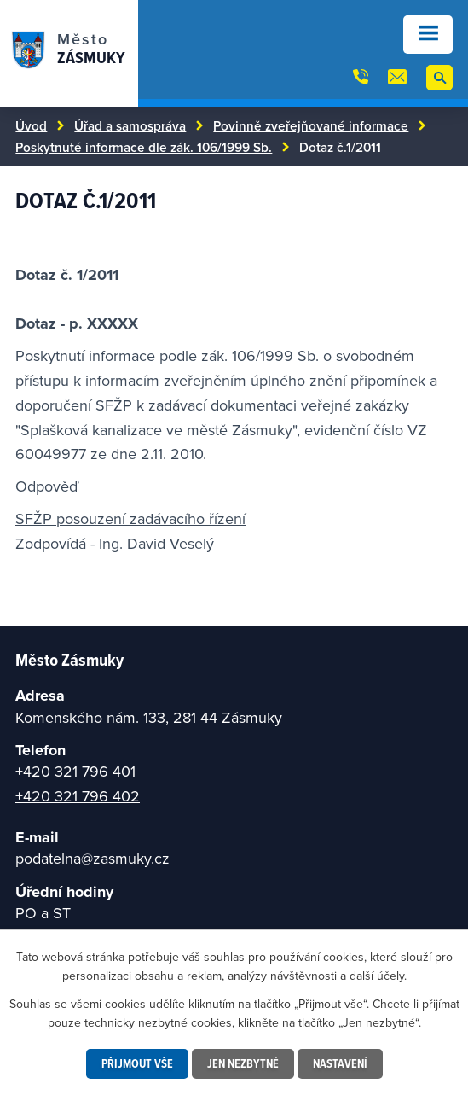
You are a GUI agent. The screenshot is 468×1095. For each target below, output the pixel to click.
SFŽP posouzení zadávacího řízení (130, 518)
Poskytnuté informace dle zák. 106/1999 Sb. (143, 146)
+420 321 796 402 (77, 796)
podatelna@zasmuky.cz (92, 858)
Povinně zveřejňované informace (310, 125)
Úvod (31, 125)
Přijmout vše (137, 1063)
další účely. (378, 975)
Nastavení (340, 1063)
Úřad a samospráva (130, 125)
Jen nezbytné (243, 1063)
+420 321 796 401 (75, 771)
